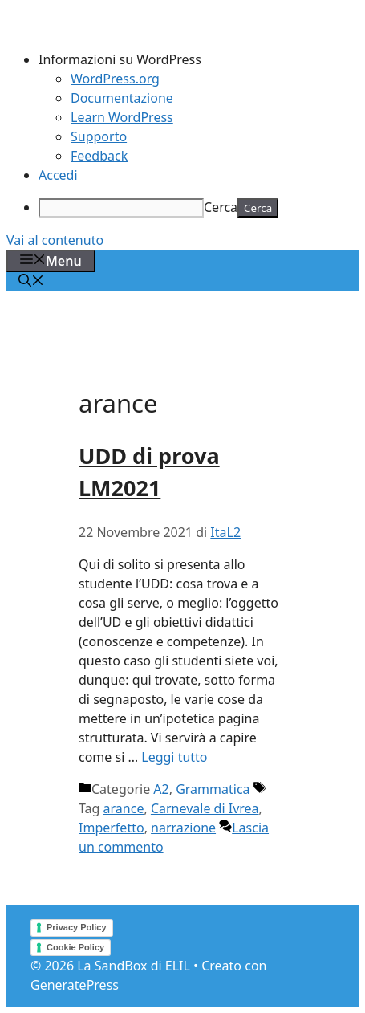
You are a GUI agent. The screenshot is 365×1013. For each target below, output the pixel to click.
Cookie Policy (75, 947)
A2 (160, 789)
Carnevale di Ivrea (205, 808)
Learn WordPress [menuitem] (122, 117)
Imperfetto (111, 827)
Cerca (220, 207)
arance (123, 808)
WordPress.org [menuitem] (115, 78)
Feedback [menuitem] (99, 156)
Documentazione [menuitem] (122, 98)
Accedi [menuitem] (58, 175)
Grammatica (212, 789)
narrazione (183, 827)
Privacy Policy (77, 927)
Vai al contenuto (54, 240)
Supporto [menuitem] (99, 136)
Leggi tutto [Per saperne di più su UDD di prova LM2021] (174, 757)
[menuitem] (199, 59)
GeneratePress (74, 985)
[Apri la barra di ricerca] (31, 282)
